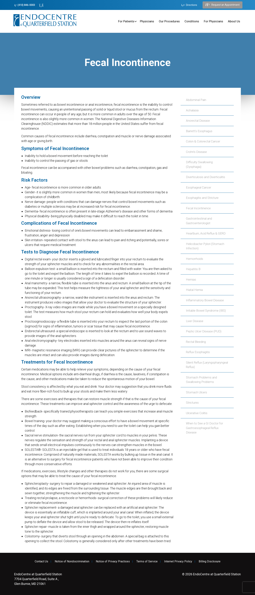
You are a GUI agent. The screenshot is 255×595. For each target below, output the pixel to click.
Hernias (191, 279)
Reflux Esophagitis (198, 352)
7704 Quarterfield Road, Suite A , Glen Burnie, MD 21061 (38, 579)
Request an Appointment (222, 5)
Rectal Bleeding (196, 342)
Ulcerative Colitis (196, 413)
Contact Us (41, 561)
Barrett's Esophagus (199, 131)
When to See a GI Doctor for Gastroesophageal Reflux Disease (204, 428)
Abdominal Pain (196, 100)
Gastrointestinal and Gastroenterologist (199, 221)
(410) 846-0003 (24, 5)
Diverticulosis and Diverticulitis (205, 177)
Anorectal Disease (198, 120)
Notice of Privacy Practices (113, 561)
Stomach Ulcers (196, 392)
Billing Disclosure (209, 561)
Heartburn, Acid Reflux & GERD (206, 233)
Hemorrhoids (194, 259)
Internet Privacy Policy (178, 561)
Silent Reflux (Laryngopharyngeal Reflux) (207, 365)
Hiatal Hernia (194, 290)
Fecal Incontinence (198, 208)
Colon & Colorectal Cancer (203, 141)
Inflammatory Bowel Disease (205, 300)
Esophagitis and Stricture (202, 198)
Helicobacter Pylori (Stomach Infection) (205, 246)
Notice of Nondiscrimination (72, 561)
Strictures (192, 402)
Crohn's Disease (196, 152)
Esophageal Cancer (198, 187)
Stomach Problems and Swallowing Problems (201, 380)
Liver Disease (194, 321)
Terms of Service (147, 561)
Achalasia (192, 110)
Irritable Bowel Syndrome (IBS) (206, 310)
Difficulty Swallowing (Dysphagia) (199, 164)
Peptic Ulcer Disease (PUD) (203, 331)
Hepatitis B (193, 269)
